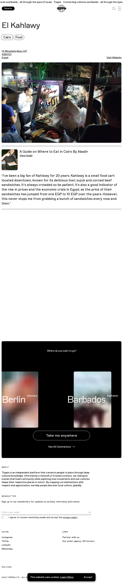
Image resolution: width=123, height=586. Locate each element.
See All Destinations (61, 446)
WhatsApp (7, 549)
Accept (88, 577)
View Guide (26, 155)
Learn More (66, 577)
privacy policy (70, 517)
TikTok (5, 541)
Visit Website (114, 57)
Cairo (7, 37)
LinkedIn (6, 545)
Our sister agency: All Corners (78, 541)
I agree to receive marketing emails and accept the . (43, 517)
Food (18, 37)
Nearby (8, 8)
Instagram (7, 537)
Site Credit (7, 567)
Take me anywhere (61, 435)
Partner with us (70, 537)
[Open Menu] (119, 9)
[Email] (45, 512)
